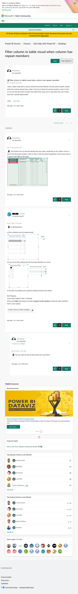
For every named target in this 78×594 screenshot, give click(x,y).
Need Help (16, 101)
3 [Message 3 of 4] (17, 364)
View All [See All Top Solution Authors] (10, 489)
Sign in (55, 25)
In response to (18, 343)
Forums (27, 43)
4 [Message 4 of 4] (13, 194)
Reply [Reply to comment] (66, 199)
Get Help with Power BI (44, 43)
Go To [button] (68, 25)
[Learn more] (13, 427)
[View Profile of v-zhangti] (22, 214)
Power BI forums (13, 43)
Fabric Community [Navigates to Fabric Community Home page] (23, 16)
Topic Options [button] (65, 61)
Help (61, 25)
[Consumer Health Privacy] (26, 587)
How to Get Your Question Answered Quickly (22, 447)
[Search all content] (51, 30)
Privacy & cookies (6, 577)
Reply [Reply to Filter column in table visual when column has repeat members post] (66, 110)
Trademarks (4, 583)
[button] (55, 61)
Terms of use (5, 580)
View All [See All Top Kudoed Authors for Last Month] (10, 532)
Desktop (62, 43)
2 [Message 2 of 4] (13, 320)
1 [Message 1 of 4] (13, 106)
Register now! (6, 10)
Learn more (45, 36)
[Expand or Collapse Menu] (3, 21)
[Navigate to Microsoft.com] (7, 16)
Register (47, 25)
